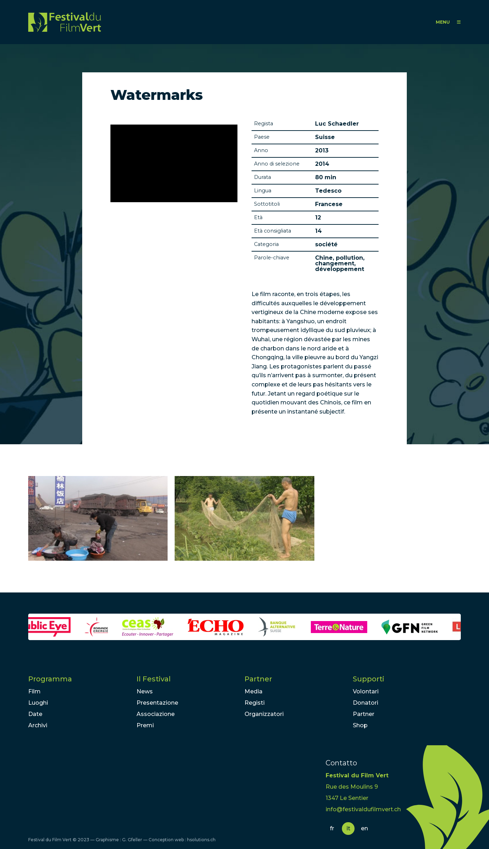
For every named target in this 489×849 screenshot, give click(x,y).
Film (34, 691)
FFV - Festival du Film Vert (64, 22)
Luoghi (38, 702)
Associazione (156, 714)
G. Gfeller (132, 839)
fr (332, 828)
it (348, 828)
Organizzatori (264, 714)
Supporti (368, 679)
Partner (258, 679)
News (145, 691)
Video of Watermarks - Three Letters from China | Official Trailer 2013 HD (173, 163)
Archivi (37, 725)
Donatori (365, 702)
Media (253, 691)
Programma (50, 679)
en (364, 828)
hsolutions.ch (201, 839)
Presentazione (157, 702)
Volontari (366, 691)
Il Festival (154, 679)
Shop (360, 725)
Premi (145, 725)
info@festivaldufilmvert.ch (363, 809)
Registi (254, 702)
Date (35, 714)
